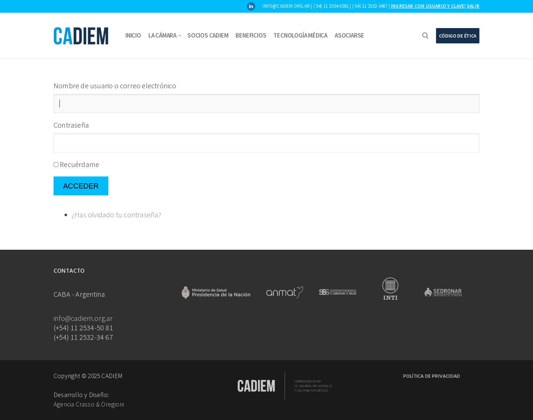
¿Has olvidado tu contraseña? (117, 214)
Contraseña (71, 124)
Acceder (81, 186)
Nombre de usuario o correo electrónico (115, 85)
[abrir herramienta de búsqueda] (425, 35)
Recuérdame (79, 164)
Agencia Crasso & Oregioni (89, 404)
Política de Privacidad (431, 376)
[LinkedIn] (251, 6)
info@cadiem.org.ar (83, 318)
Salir (473, 6)
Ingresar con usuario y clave (427, 6)
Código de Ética (458, 35)
